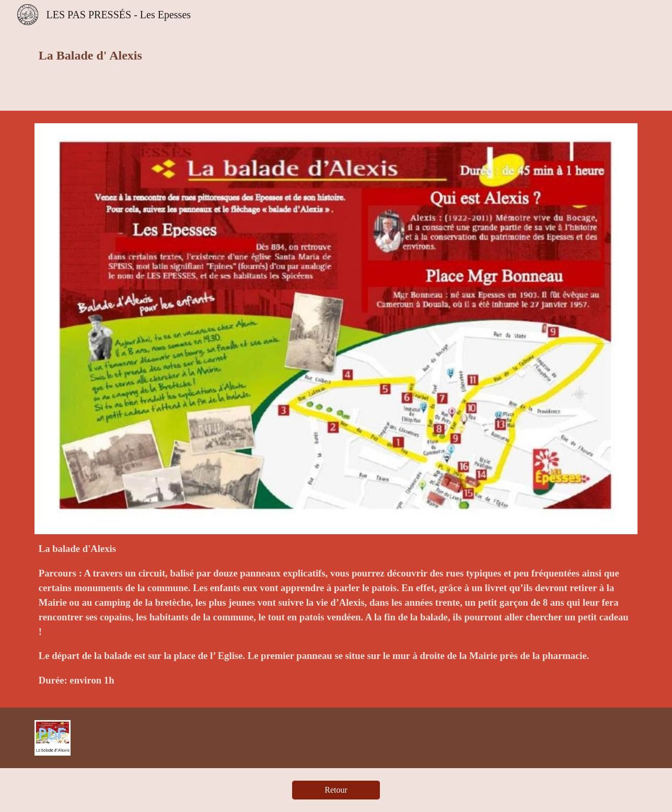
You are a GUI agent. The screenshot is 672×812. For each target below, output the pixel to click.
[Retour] (336, 790)
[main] (233, 55)
